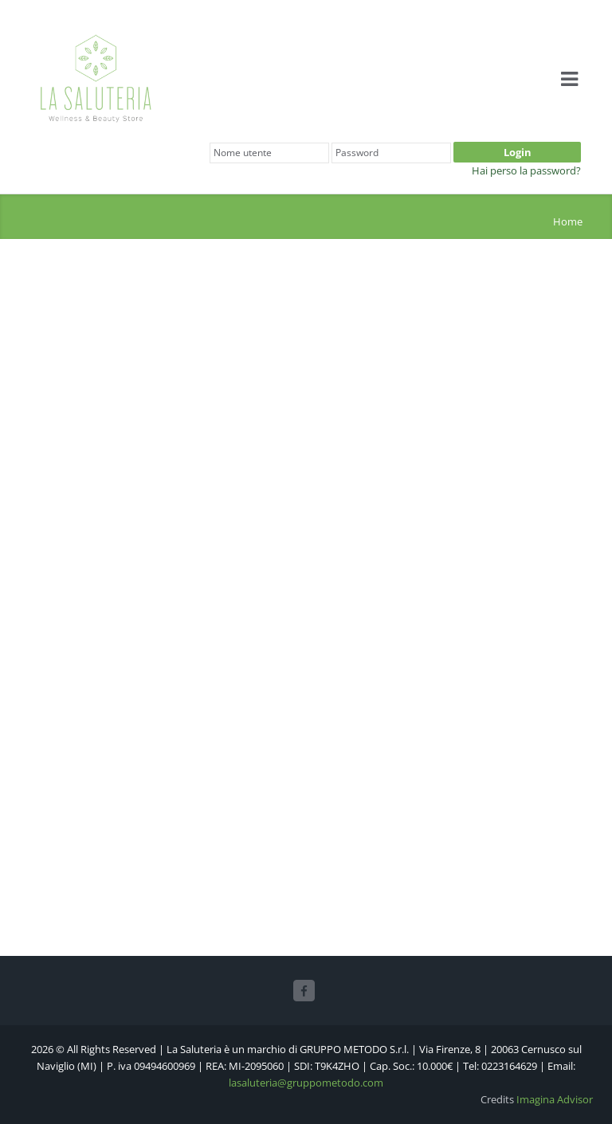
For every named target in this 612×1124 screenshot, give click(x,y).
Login (518, 152)
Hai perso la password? (526, 170)
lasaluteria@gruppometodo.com (306, 1082)
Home (568, 221)
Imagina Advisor (554, 1099)
